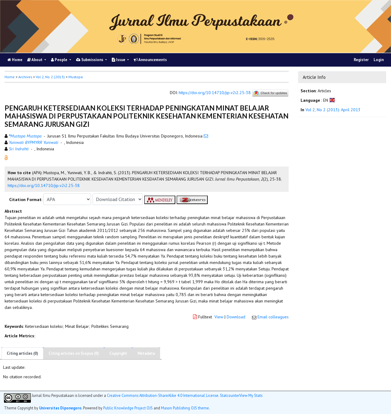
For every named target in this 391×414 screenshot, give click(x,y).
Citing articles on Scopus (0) (74, 353)
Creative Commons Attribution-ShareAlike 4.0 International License (162, 395)
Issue (119, 59)
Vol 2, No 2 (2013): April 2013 (332, 109)
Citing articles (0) (22, 353)
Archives (25, 77)
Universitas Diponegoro (60, 407)
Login (379, 59)
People (59, 59)
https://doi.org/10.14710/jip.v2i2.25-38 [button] (44, 185)
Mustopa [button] (75, 77)
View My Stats (250, 395)
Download (236, 317)
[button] (6, 157)
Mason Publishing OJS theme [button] (185, 407)
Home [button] (10, 77)
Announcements (150, 59)
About (35, 59)
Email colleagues (273, 317)
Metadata (146, 353)
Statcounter (229, 395)
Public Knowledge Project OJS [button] (128, 407)
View (218, 317)
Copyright (118, 353)
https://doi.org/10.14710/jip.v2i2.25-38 (215, 93)
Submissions (90, 59)
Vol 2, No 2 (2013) (50, 77)
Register (361, 59)
